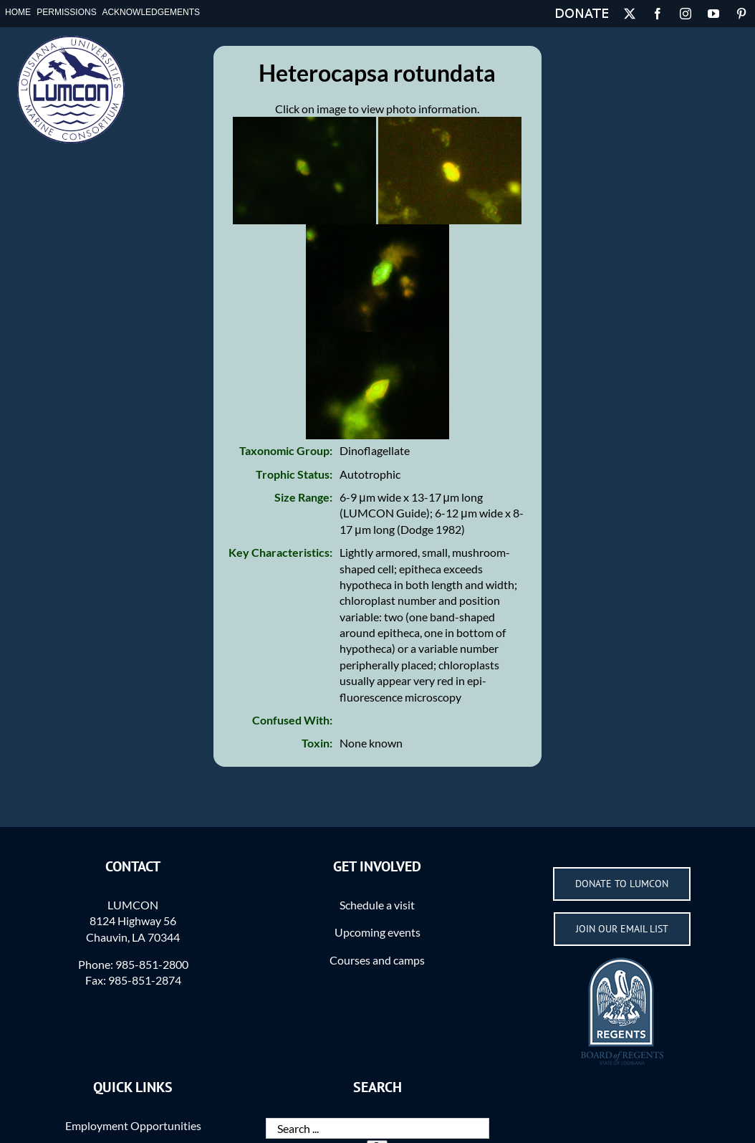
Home (18, 12)
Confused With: (292, 720)
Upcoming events (377, 932)
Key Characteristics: (280, 552)
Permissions (66, 12)
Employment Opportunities (133, 1125)
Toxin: (317, 743)
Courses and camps (377, 960)
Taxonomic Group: (285, 450)
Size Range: (303, 497)
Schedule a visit (377, 905)
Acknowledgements (151, 12)
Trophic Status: (294, 474)
